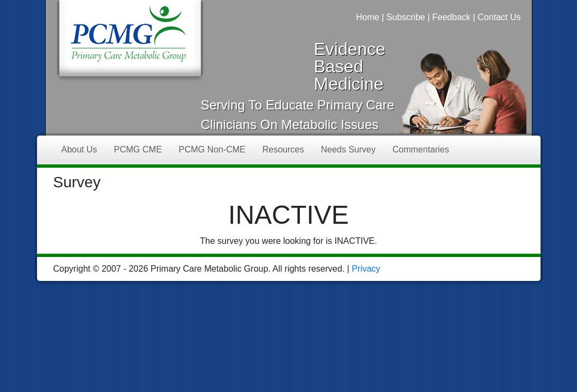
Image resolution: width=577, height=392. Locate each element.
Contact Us (498, 17)
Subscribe (405, 17)
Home (367, 17)
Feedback (451, 17)
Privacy (366, 268)
